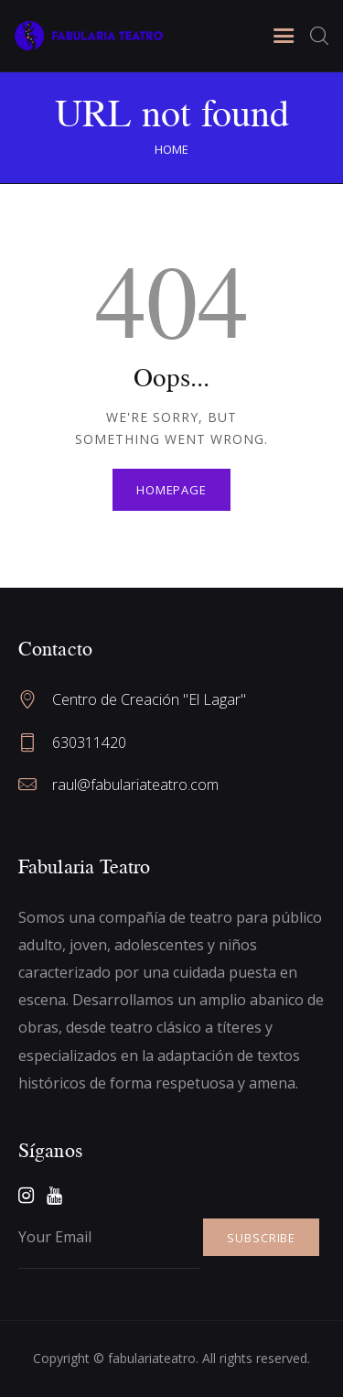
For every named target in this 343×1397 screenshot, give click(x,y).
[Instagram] (26, 1195)
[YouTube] (54, 1195)
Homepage (171, 490)
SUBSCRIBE (261, 1237)
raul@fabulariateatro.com (135, 784)
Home (171, 149)
